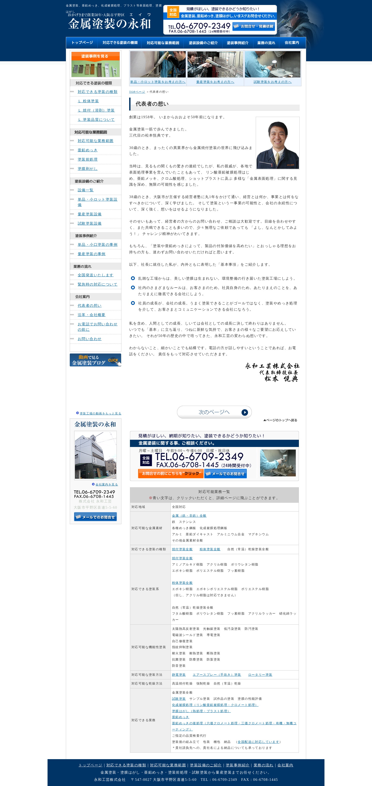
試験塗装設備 (90, 223)
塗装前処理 (88, 159)
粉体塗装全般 (210, 549)
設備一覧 (86, 190)
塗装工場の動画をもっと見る (100, 413)
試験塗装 (179, 699)
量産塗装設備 (90, 214)
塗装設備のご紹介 (206, 765)
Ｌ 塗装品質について (96, 120)
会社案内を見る (107, 484)
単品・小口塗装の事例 (98, 245)
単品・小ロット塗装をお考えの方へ (157, 82)
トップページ (90, 765)
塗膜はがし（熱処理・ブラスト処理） (201, 711)
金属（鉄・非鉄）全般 (189, 515)
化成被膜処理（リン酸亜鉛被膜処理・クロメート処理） (215, 705)
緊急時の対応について (98, 284)
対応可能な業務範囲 (96, 141)
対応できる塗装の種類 (98, 92)
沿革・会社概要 (92, 315)
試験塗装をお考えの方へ (273, 82)
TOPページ (137, 91)
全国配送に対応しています (258, 742)
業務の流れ (264, 765)
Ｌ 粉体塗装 (88, 101)
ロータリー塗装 (260, 675)
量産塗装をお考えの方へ (215, 82)
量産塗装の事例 (92, 254)
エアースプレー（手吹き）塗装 (217, 675)
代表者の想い (90, 306)
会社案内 (285, 765)
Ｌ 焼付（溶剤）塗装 (96, 110)
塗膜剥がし (88, 169)
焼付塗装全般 (182, 549)
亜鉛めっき (88, 150)
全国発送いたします (96, 275)
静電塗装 (179, 675)
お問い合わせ (90, 339)
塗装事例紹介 (238, 765)
